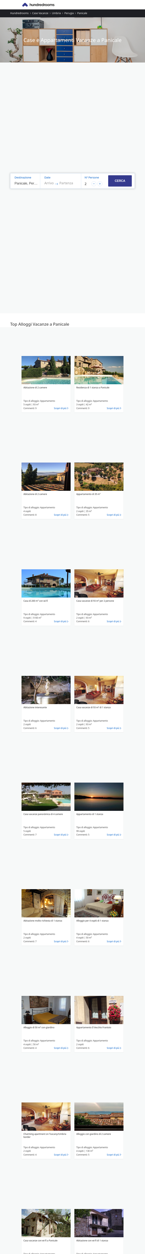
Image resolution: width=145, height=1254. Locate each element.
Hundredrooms (19, 13)
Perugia (69, 13)
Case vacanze (40, 13)
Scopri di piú (60, 408)
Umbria (56, 13)
